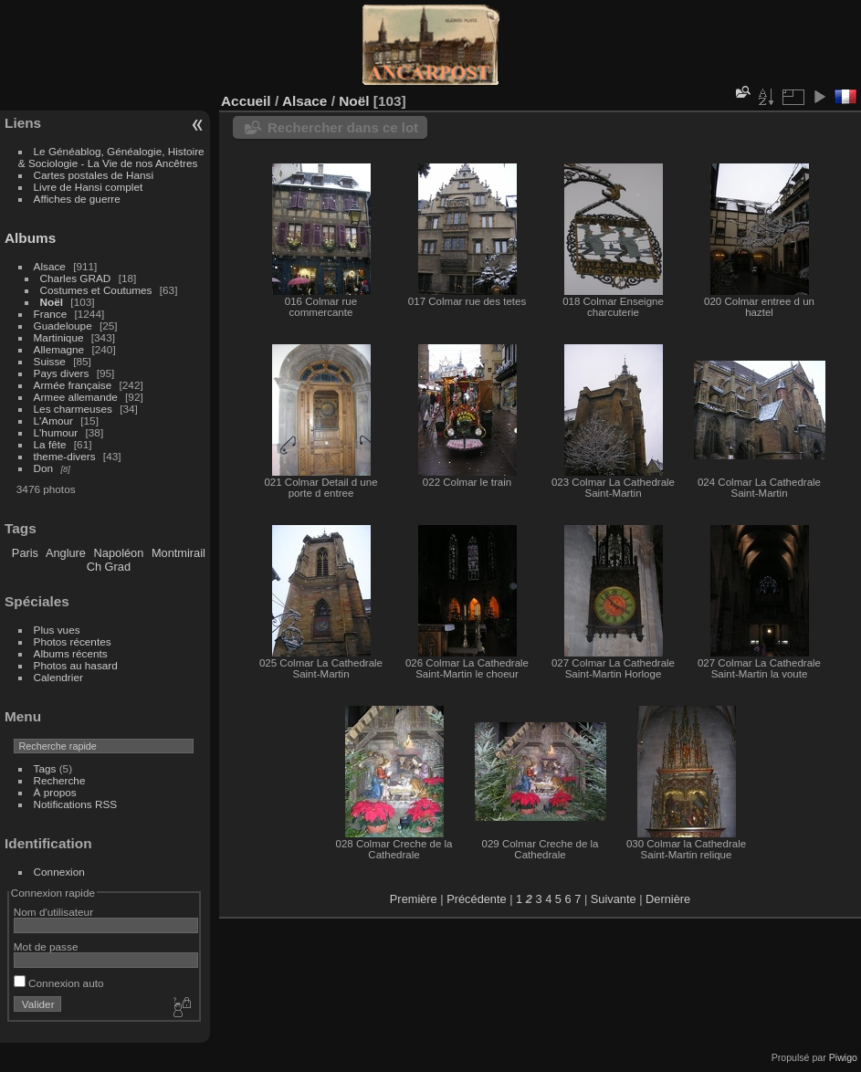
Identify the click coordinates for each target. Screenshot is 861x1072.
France (51, 314)
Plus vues (57, 630)
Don (44, 468)
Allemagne (59, 349)
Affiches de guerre (77, 199)
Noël (52, 302)
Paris (25, 553)
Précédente (476, 899)
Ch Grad (109, 566)
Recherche (60, 780)
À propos (55, 792)
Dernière (668, 899)
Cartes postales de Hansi (93, 175)
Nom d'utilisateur (53, 912)
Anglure (66, 553)
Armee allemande (76, 397)
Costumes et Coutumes (96, 290)
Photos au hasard (76, 665)
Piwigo (843, 1057)
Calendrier (58, 677)
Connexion (59, 872)
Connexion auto (59, 983)
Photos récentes (72, 641)
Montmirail (178, 553)
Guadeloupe (63, 325)
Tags (45, 768)
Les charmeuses (73, 409)
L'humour (56, 432)
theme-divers (65, 456)
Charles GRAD (75, 278)
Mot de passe (46, 946)
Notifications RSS (76, 804)
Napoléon (119, 553)
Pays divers (61, 373)
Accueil (246, 101)
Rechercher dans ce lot (343, 127)
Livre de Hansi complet (88, 187)
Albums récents (71, 653)
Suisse (50, 361)
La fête (50, 444)
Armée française (73, 385)
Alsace (50, 266)
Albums (30, 238)
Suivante (613, 899)
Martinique (59, 337)
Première (413, 899)
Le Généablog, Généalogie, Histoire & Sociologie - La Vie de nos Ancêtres (111, 157)
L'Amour (53, 420)
